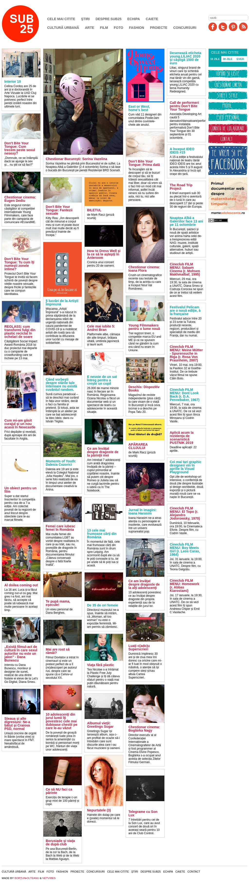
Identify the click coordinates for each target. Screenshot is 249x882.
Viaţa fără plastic (100, 665)
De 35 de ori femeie (102, 605)
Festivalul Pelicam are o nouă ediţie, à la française (185, 310)
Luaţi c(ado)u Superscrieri (139, 647)
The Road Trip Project (181, 186)
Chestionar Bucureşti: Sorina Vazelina (76, 159)
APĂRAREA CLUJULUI (138, 446)
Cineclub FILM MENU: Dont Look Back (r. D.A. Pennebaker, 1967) (184, 395)
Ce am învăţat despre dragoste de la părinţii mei (102, 452)
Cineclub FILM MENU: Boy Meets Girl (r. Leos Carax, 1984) (185, 549)
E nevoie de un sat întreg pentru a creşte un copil (102, 380)
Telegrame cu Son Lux (143, 813)
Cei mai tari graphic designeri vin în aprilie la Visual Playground (185, 467)
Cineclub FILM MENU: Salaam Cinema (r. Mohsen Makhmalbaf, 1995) (185, 269)
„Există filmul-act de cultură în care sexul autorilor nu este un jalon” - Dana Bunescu (20, 653)
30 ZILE (227, 58)
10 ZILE (215, 58)
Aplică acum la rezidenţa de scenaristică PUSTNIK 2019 (182, 438)
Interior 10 (12, 81)
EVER (240, 58)
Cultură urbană (63, 28)
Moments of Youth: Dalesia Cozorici (61, 462)
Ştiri (85, 19)
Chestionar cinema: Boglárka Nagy (144, 728)
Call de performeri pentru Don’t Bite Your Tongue (184, 106)
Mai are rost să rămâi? (58, 651)
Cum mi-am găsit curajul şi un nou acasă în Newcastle (20, 423)
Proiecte (159, 28)
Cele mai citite (61, 19)
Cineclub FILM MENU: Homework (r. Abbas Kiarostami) (184, 586)
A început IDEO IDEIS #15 (182, 150)
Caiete (152, 19)
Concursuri (184, 28)
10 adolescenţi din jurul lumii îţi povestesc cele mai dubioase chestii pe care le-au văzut (61, 721)
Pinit (233, 27)
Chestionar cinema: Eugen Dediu (20, 199)
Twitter (223, 27)
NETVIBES (48, 878)
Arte (89, 28)
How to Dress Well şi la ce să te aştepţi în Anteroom (103, 254)
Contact (193, 871)
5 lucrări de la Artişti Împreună (62, 302)
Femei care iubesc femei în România (60, 527)
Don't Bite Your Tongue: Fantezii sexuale (59, 210)
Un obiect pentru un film (20, 489)
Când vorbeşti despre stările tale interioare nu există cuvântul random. (61, 384)
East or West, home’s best (139, 108)
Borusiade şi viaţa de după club (60, 842)
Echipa (133, 19)
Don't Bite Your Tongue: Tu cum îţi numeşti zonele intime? (19, 264)
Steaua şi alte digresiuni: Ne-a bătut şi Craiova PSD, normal (17, 724)
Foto (118, 28)
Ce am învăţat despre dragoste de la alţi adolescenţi (144, 584)
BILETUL (94, 210)
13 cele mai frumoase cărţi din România (101, 533)
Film (104, 28)
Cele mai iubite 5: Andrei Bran (101, 328)
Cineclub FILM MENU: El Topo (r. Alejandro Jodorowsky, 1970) (185, 513)
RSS (243, 27)
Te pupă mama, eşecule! (58, 603)
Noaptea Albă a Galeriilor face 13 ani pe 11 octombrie (186, 221)
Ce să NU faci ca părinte (59, 791)
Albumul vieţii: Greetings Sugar (100, 724)
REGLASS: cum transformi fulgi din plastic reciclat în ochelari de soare (20, 332)
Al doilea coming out (21, 585)
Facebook (212, 27)
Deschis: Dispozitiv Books (144, 388)
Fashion (136, 28)
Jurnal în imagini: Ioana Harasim (142, 511)
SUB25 (26, 23)
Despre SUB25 (109, 19)
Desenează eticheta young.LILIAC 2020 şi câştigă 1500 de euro (185, 58)
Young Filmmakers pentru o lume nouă (144, 327)
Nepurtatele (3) (99, 810)
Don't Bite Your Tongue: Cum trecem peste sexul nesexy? (19, 148)
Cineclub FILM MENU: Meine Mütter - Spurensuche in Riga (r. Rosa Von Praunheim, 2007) (186, 353)
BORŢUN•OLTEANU (26, 878)
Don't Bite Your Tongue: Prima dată (144, 163)
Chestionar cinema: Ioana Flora (144, 268)
